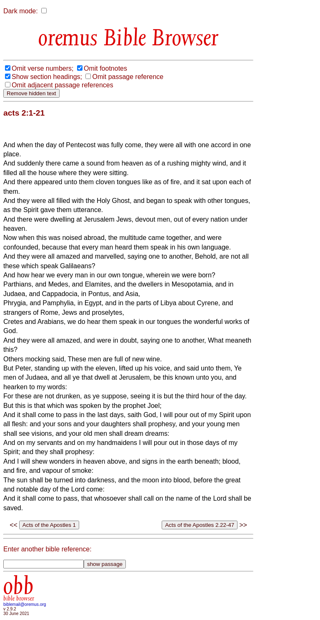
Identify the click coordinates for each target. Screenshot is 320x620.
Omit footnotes (105, 68)
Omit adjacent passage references (62, 85)
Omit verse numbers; (42, 68)
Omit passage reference (127, 76)
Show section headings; (47, 76)
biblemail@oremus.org (24, 604)
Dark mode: (20, 11)
